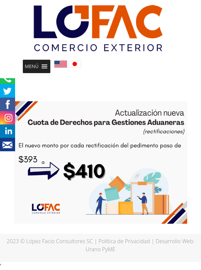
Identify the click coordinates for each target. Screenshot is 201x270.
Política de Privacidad (124, 241)
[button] (32, 66)
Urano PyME (100, 249)
